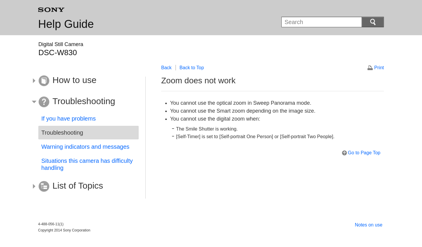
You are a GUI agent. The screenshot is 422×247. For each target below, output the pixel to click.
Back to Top (192, 67)
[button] (84, 81)
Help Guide (66, 24)
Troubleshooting (62, 132)
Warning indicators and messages (85, 146)
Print (379, 67)
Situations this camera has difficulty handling (87, 164)
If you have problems (68, 118)
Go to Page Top (364, 152)
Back (166, 67)
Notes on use (368, 224)
